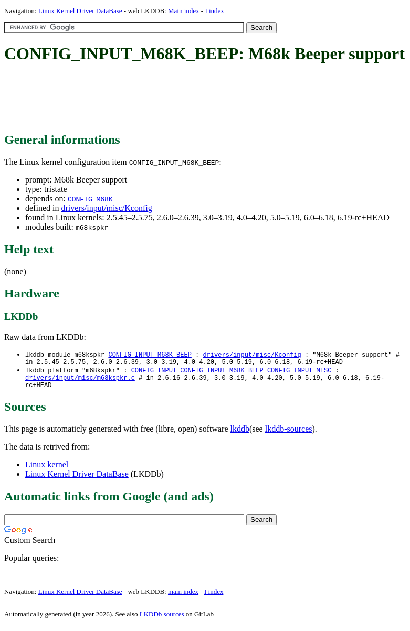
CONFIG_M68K (90, 199)
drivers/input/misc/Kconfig (106, 208)
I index (214, 11)
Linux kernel (46, 470)
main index (183, 597)
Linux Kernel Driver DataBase (80, 11)
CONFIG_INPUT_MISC (299, 372)
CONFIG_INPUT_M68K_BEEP (149, 354)
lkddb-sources (288, 434)
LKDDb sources (162, 620)
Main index (183, 11)
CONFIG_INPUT (153, 372)
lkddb (239, 434)
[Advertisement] (195, 98)
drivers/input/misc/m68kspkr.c (80, 381)
